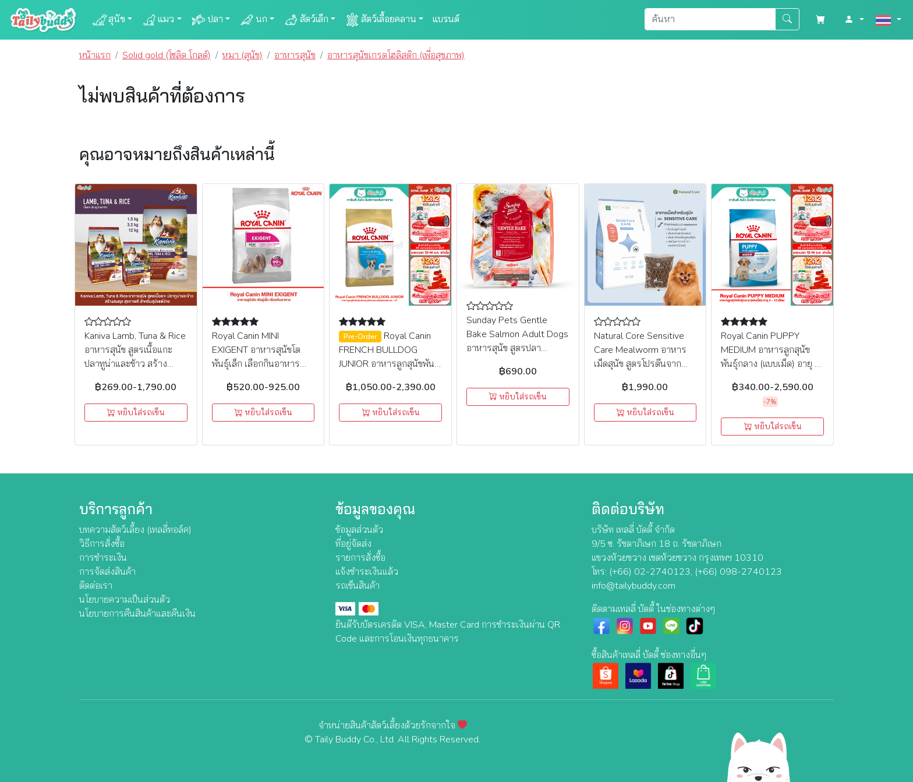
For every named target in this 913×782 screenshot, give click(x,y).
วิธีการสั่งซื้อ (102, 543)
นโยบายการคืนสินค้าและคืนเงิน (137, 613)
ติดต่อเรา (95, 585)
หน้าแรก (95, 55)
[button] (854, 19)
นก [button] (253, 19)
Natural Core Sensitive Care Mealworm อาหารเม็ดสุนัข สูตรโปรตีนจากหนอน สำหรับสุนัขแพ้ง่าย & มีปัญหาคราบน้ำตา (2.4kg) (645, 364)
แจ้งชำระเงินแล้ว (366, 571)
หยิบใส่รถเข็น (136, 412)
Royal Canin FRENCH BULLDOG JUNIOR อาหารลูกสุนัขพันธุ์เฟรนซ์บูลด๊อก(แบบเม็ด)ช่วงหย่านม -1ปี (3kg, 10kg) (389, 364)
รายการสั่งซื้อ (360, 557)
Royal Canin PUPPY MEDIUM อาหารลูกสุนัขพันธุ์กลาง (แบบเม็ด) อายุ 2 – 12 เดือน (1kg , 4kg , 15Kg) (770, 364)
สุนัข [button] (108, 19)
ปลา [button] (207, 19)
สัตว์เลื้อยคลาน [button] (380, 19)
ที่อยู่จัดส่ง (353, 543)
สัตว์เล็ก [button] (306, 19)
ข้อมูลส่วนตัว (359, 529)
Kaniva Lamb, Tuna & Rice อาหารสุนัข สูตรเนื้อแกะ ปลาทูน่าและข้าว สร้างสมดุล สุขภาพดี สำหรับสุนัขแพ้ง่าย (135, 364)
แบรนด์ (446, 19)
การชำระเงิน (103, 557)
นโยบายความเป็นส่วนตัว (124, 599)
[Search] (710, 19)
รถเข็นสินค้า (357, 585)
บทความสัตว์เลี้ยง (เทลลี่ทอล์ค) (135, 529)
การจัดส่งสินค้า (107, 571)
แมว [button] (157, 19)
